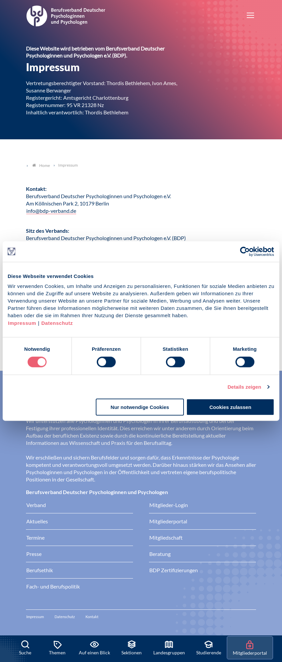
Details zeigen (244, 386)
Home (41, 165)
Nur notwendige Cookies (140, 407)
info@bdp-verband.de (51, 210)
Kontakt (91, 616)
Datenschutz (57, 323)
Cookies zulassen (230, 407)
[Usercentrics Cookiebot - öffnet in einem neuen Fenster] (245, 251)
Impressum (22, 323)
